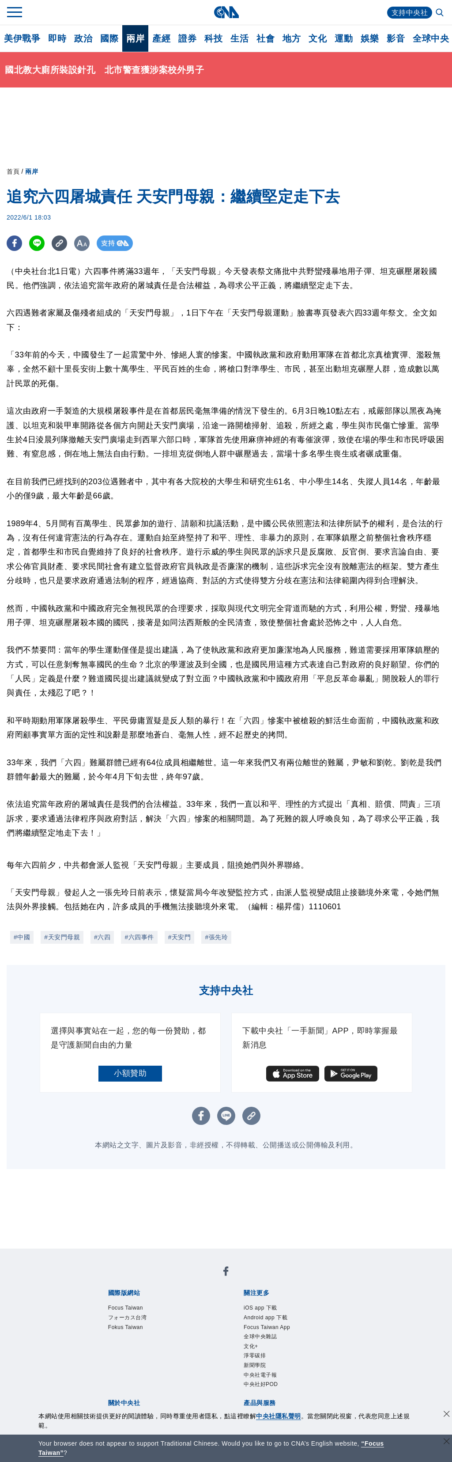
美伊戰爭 (22, 38)
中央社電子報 (260, 1375)
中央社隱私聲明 (278, 1416)
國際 (109, 38)
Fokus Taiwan (125, 1327)
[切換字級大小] (82, 243)
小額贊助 (130, 1073)
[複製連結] (59, 243)
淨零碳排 (255, 1355)
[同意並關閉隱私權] (447, 1415)
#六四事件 (139, 937)
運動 (344, 38)
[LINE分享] (37, 243)
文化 (318, 38)
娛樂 (370, 38)
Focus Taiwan (125, 1308)
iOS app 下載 (260, 1308)
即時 (57, 38)
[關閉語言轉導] (447, 1442)
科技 (213, 38)
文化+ (251, 1346)
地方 (291, 38)
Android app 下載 (265, 1317)
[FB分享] (14, 243)
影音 (396, 38)
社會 (265, 38)
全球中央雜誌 (260, 1336)
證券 (187, 38)
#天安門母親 (62, 937)
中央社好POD (261, 1384)
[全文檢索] (440, 13)
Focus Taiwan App (267, 1327)
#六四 (102, 937)
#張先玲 (216, 937)
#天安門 (179, 937)
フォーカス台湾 (127, 1317)
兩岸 (135, 38)
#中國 (22, 937)
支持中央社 (410, 12)
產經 (161, 38)
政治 (83, 38)
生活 (239, 38)
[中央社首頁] (226, 12)
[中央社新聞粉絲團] (226, 1272)
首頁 (13, 171)
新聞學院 (255, 1365)
